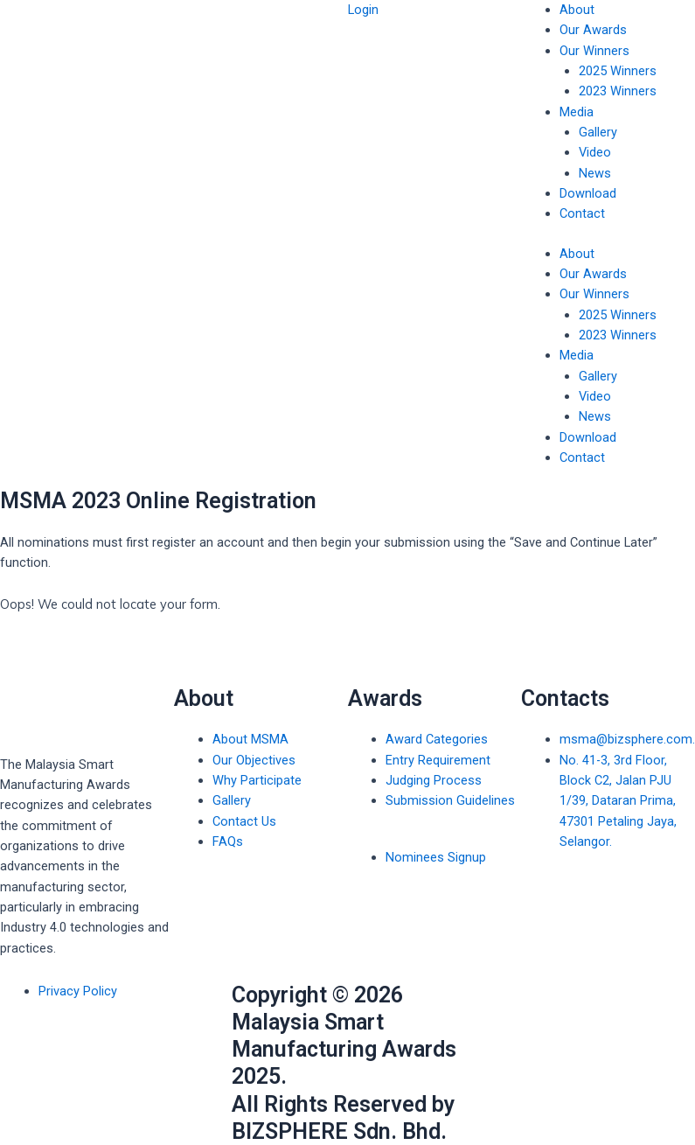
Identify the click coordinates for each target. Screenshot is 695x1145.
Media (576, 112)
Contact (582, 213)
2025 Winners (618, 71)
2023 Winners (618, 91)
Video (595, 152)
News (595, 173)
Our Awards (593, 30)
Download (587, 193)
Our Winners (594, 51)
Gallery (598, 132)
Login (363, 9)
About (576, 9)
